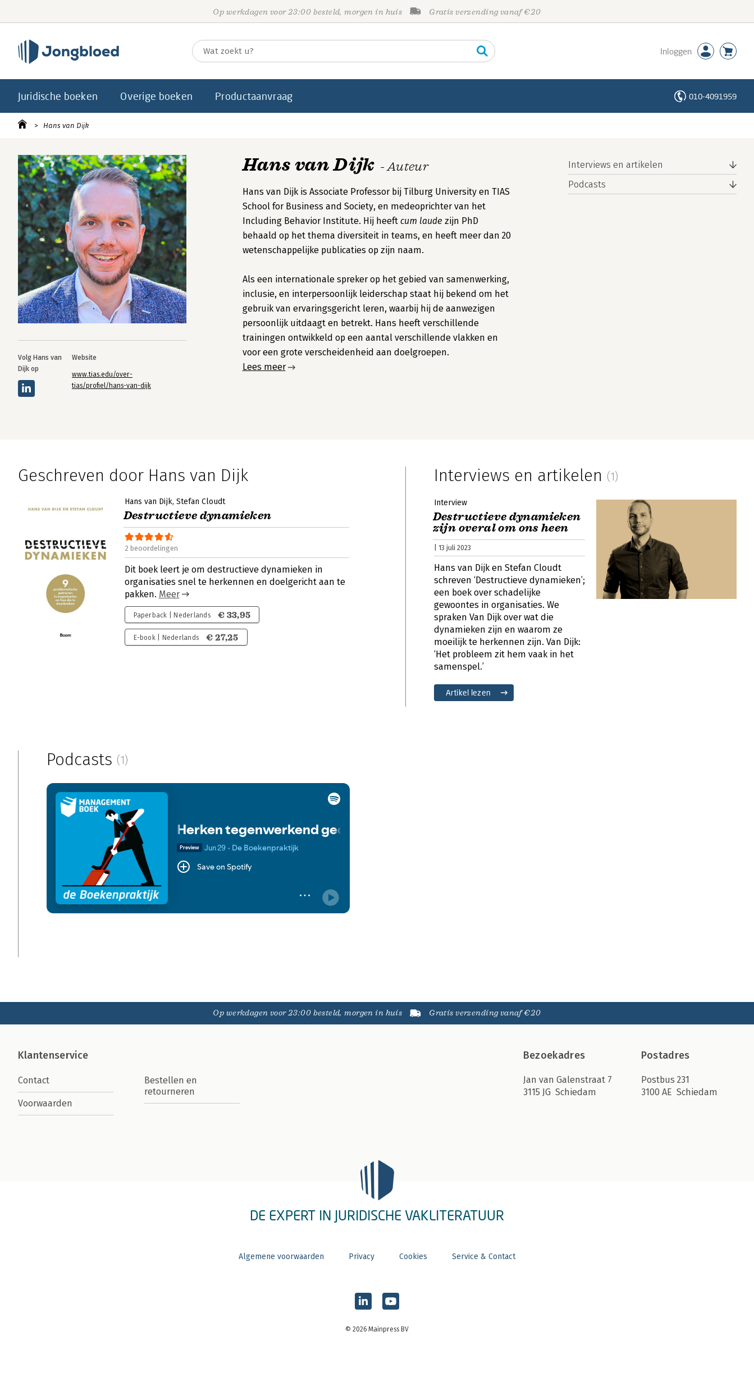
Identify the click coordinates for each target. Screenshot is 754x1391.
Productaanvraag (254, 96)
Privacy (361, 1256)
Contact (33, 1080)
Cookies (413, 1256)
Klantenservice (53, 1055)
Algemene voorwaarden (281, 1256)
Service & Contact (483, 1256)
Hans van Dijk (66, 125)
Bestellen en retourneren (170, 1086)
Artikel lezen (468, 692)
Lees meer (264, 367)
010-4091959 (713, 96)
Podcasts (587, 184)
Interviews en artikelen (615, 164)
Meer (169, 594)
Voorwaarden (45, 1103)
